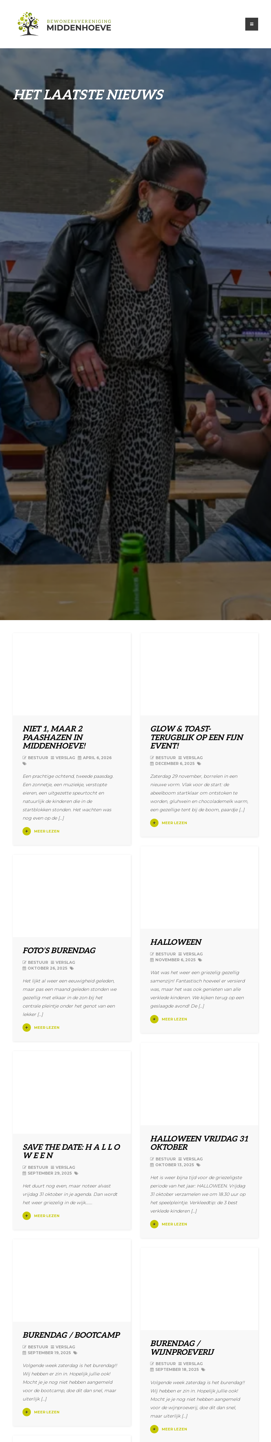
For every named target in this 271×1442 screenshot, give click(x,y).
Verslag (65, 757)
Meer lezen (41, 831)
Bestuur (38, 757)
